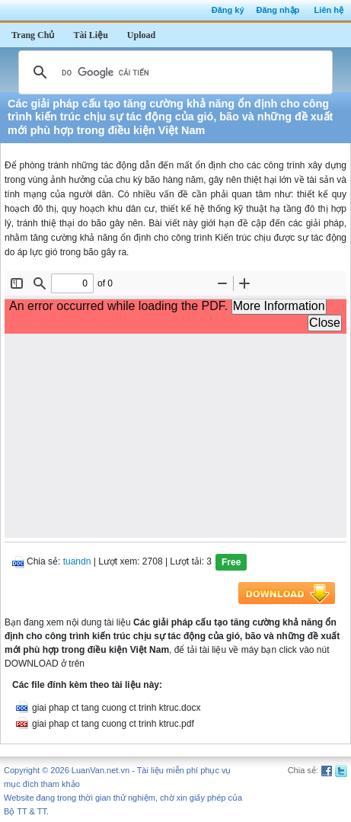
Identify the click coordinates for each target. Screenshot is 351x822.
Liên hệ (328, 9)
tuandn (77, 561)
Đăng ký (228, 9)
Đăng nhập (278, 9)
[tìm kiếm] (173, 72)
